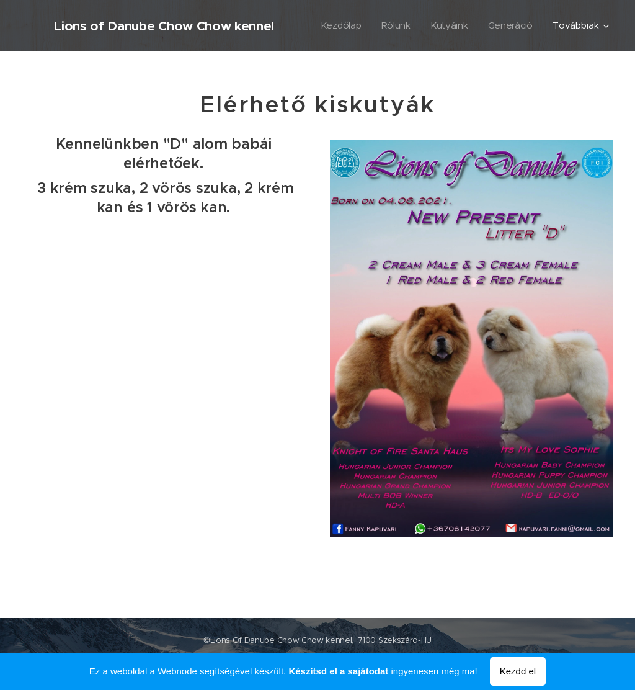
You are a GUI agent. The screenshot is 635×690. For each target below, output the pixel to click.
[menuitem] (339, 25)
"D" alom (195, 144)
